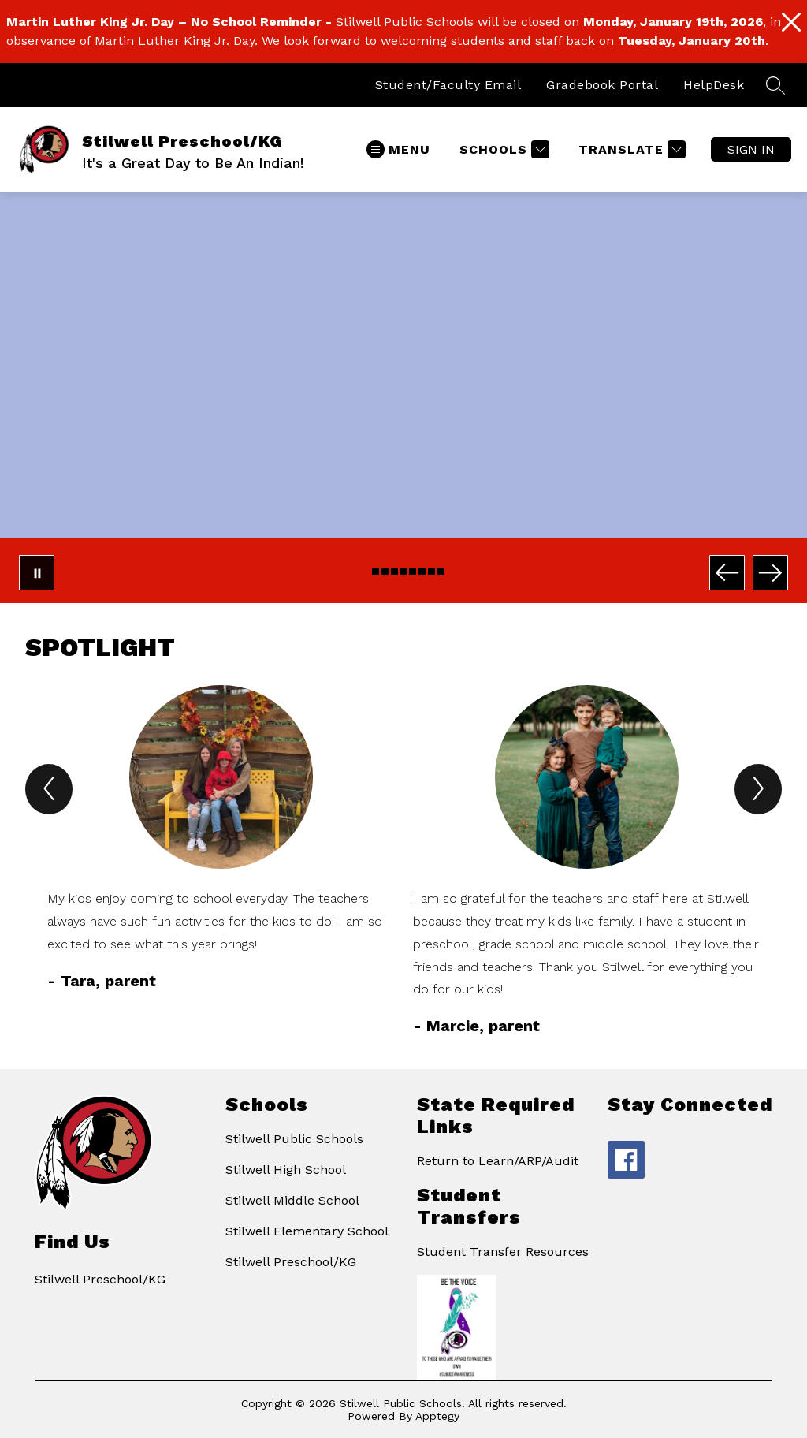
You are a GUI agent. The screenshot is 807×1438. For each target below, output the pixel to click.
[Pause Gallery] (36, 572)
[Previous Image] (727, 572)
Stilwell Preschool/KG (290, 1261)
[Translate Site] (630, 149)
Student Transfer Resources (503, 1251)
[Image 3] (385, 571)
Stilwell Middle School (292, 1200)
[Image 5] (403, 571)
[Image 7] (422, 571)
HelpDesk (713, 84)
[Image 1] (366, 571)
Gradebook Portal (602, 84)
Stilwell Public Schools (294, 1138)
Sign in (751, 149)
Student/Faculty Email (448, 84)
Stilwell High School (285, 1169)
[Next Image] (770, 572)
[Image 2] (375, 571)
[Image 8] (431, 571)
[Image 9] (440, 571)
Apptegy (437, 1416)
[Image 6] (412, 571)
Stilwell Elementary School (307, 1231)
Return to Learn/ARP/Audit (497, 1160)
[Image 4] (394, 571)
